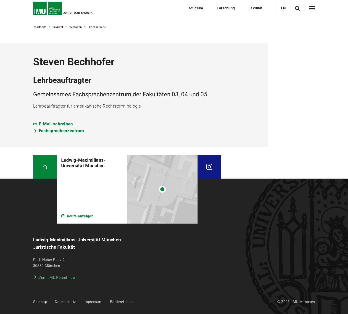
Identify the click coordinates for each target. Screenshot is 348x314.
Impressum (93, 302)
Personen (75, 27)
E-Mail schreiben (56, 124)
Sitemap (40, 302)
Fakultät (58, 27)
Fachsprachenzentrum (61, 130)
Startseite (40, 27)
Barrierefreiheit (122, 302)
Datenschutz (65, 302)
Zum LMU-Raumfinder (57, 277)
